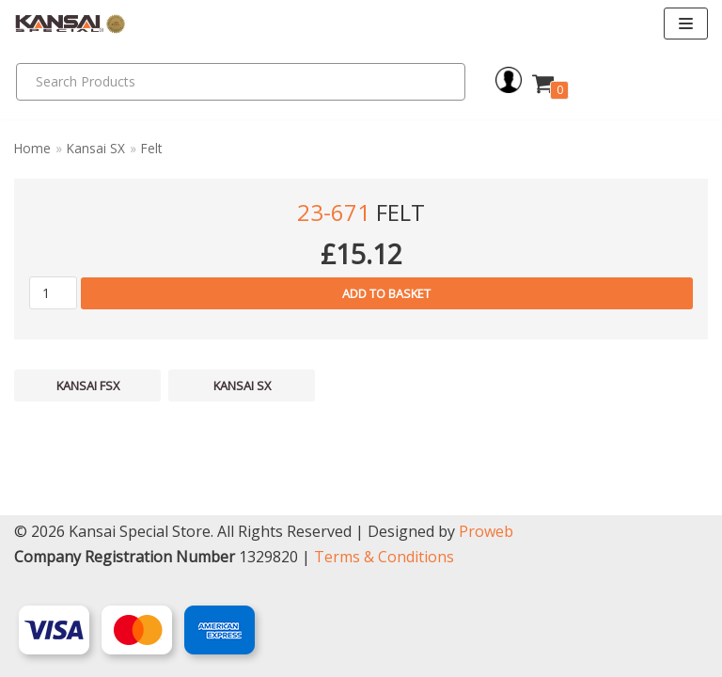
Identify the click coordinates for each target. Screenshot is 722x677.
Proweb (486, 531)
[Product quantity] (53, 292)
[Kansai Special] (70, 24)
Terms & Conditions (384, 556)
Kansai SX (96, 148)
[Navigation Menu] (686, 23)
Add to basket (386, 293)
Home (32, 148)
